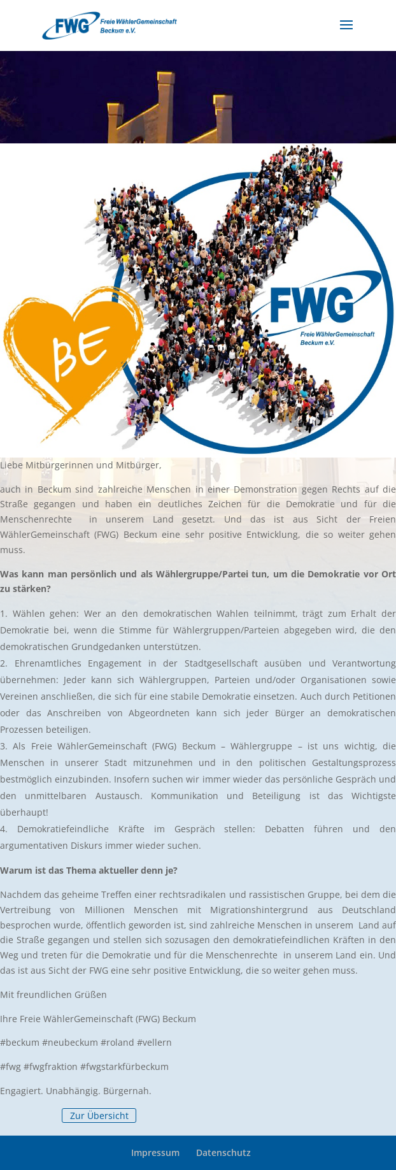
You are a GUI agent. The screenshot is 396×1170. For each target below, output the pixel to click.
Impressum (155, 1152)
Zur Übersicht (99, 1115)
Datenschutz (223, 1152)
